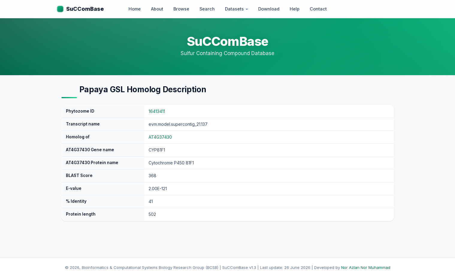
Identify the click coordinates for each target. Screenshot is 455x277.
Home (135, 8)
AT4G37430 (160, 137)
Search (207, 8)
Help (295, 8)
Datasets (236, 8)
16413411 (157, 111)
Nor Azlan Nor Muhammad (365, 267)
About (157, 8)
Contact (318, 8)
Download (268, 8)
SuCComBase (85, 9)
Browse (181, 8)
